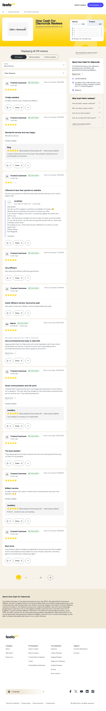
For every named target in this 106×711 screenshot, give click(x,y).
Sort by (6, 64)
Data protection (38, 703)
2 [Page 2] (26, 577)
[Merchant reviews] (17, 29)
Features (54, 649)
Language (15, 691)
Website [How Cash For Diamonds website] (78, 90)
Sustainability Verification (36, 665)
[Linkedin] (87, 691)
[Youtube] (81, 691)
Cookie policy (50, 703)
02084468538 (80, 79)
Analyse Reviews (56, 665)
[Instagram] (92, 691)
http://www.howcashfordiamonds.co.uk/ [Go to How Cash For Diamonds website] (49, 26)
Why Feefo (9, 653)
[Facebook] (70, 691)
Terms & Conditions (12, 703)
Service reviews (34, 57)
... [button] (33, 577)
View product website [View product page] (51, 150)
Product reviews (50, 57)
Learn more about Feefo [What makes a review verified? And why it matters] (81, 124)
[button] (34, 65)
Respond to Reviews (58, 661)
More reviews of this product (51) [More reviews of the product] (30, 150)
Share (18, 107)
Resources (9, 657)
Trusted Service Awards (36, 657)
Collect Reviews (56, 653)
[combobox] (34, 65)
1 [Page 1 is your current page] (18, 577)
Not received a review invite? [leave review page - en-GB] (86, 53)
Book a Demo (55, 673)
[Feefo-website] (8, 5)
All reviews (18, 57)
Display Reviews (56, 657)
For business (95, 5)
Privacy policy (26, 703)
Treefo (30, 661)
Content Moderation (81, 649)
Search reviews (80, 5)
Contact (76, 653)
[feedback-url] (11, 89)
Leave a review (33, 649)
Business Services (13, 12)
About (8, 649)
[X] (75, 691)
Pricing (53, 669)
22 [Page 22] (41, 577)
